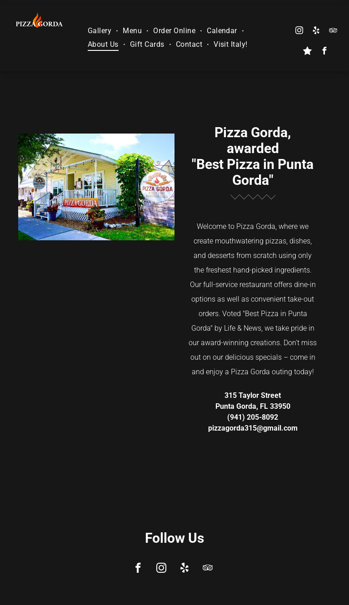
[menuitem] (100, 30)
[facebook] (324, 52)
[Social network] (308, 52)
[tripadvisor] (333, 32)
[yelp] (316, 32)
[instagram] (299, 32)
